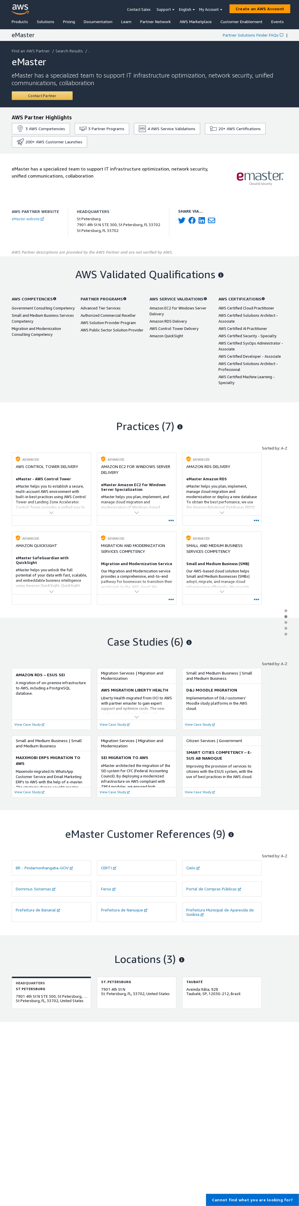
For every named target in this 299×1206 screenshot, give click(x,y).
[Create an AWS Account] (260, 8)
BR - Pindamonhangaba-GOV (44, 867)
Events (277, 21)
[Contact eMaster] (42, 95)
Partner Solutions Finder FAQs (253, 34)
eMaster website (28, 218)
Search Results (69, 50)
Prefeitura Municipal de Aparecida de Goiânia (220, 912)
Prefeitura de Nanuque (124, 909)
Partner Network (155, 21)
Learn (126, 21)
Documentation (98, 21)
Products (20, 21)
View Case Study (29, 724)
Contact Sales (139, 9)
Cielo (193, 867)
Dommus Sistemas (35, 888)
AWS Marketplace (196, 21)
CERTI (108, 867)
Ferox (108, 888)
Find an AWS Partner (31, 50)
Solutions (45, 21)
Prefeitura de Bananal (38, 909)
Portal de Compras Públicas (213, 888)
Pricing (69, 21)
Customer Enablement (241, 21)
